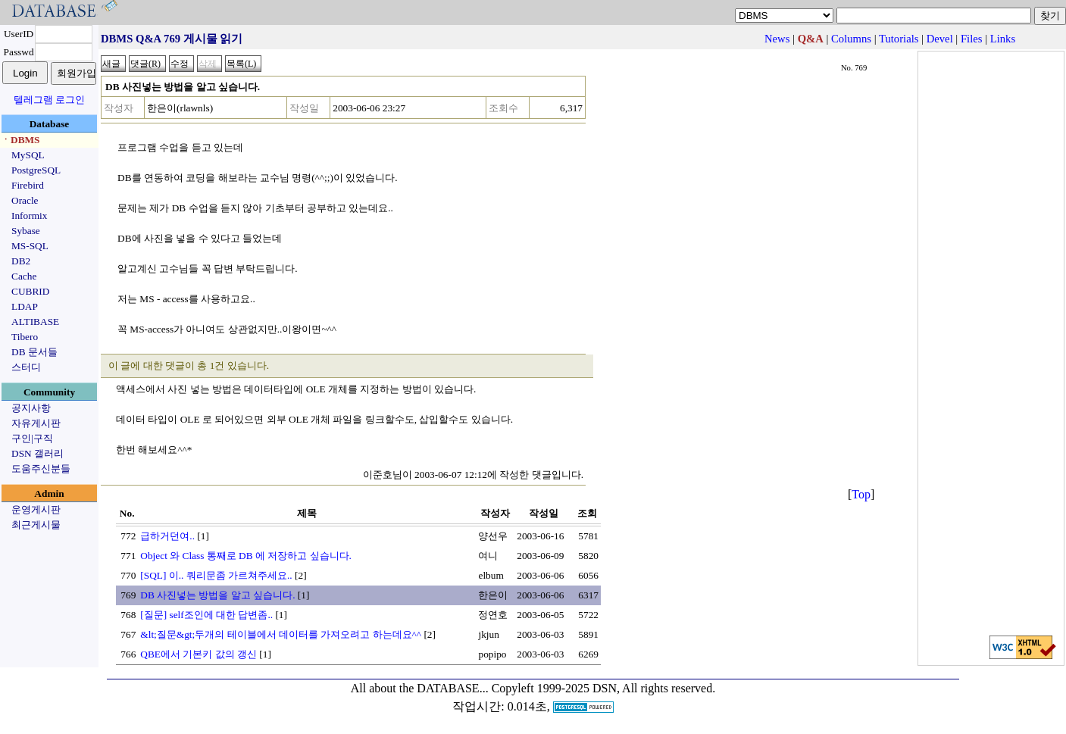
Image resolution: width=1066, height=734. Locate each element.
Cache (23, 276)
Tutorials (898, 39)
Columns (851, 39)
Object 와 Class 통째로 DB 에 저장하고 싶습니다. (246, 555)
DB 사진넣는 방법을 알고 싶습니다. (217, 595)
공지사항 (31, 408)
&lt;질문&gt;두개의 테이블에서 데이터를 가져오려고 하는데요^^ (280, 634)
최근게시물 (36, 524)
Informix (29, 215)
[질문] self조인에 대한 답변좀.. (206, 614)
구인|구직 (32, 438)
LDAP (24, 306)
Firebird (27, 185)
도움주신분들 (40, 468)
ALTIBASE (35, 321)
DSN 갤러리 (37, 453)
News (776, 39)
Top (861, 494)
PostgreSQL (36, 170)
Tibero (24, 336)
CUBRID (30, 291)
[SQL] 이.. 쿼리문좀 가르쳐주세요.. (216, 575)
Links (1002, 39)
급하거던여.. (167, 536)
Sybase (25, 230)
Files (972, 39)
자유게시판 (36, 423)
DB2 (20, 261)
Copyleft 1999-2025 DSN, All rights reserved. (604, 688)
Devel (940, 39)
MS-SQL (29, 245)
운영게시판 (36, 509)
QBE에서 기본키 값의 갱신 (198, 654)
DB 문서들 (34, 352)
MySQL (28, 155)
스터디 (26, 367)
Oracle (25, 200)
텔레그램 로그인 (49, 99)
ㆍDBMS (20, 139)
